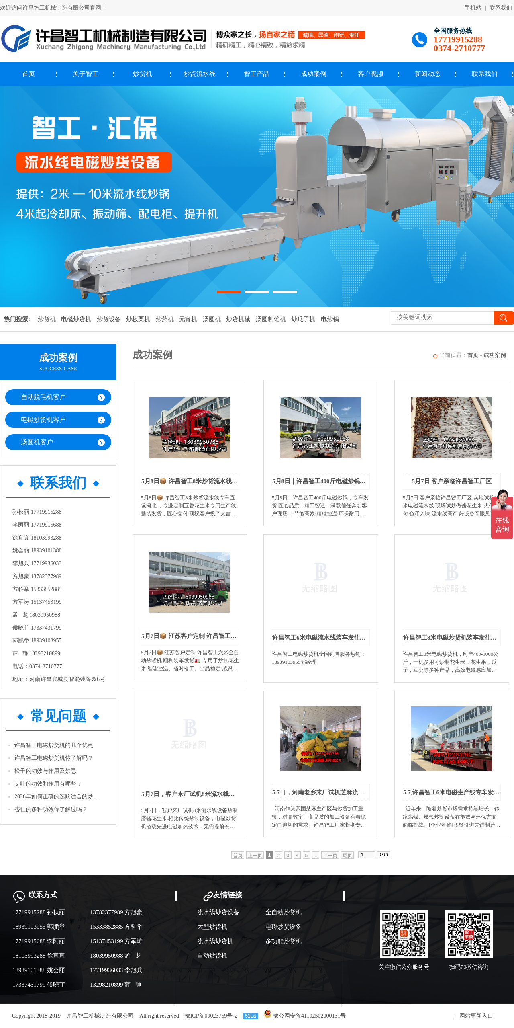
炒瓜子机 (303, 319)
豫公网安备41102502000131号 (305, 1016)
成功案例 (313, 73)
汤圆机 (212, 319)
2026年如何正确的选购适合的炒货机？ (58, 797)
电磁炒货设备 (283, 926)
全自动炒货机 (283, 912)
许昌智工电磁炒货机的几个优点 (53, 745)
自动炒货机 (212, 955)
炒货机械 (238, 319)
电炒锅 (330, 319)
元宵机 (188, 319)
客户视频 (370, 73)
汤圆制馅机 (271, 319)
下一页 (330, 855)
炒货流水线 (200, 73)
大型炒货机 (212, 926)
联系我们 (501, 8)
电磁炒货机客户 (43, 419)
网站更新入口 (476, 1016)
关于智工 (85, 73)
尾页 (347, 855)
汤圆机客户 (37, 442)
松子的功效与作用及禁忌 (45, 771)
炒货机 (142, 73)
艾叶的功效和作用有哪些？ (48, 784)
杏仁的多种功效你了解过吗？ (51, 809)
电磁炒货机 (76, 319)
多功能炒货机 (283, 941)
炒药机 (165, 319)
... (316, 855)
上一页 (255, 855)
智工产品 (256, 73)
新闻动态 (428, 73)
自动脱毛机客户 (43, 397)
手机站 (473, 8)
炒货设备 (109, 319)
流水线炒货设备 (218, 912)
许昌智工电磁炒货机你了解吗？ (53, 758)
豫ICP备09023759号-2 (211, 1016)
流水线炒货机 (215, 941)
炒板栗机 (138, 319)
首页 (28, 73)
